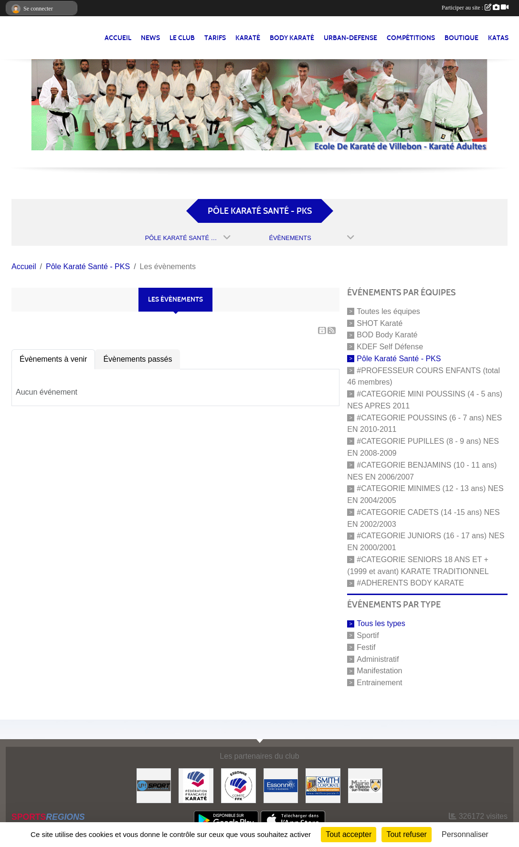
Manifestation (379, 671)
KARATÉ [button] (247, 38)
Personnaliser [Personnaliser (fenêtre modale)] (465, 834)
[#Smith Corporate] (323, 785)
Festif (366, 647)
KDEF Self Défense (390, 347)
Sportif (368, 635)
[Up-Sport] (154, 785)
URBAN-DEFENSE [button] (350, 38)
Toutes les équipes (388, 311)
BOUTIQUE (461, 38)
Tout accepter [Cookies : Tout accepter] (348, 834)
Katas (498, 38)
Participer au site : (475, 7)
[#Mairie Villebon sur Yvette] (365, 785)
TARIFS (215, 38)
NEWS (150, 38)
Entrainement (379, 683)
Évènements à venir (53, 359)
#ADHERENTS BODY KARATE (410, 583)
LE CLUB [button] (182, 38)
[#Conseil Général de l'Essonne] (281, 785)
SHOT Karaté (379, 323)
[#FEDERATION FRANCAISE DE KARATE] (196, 785)
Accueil (118, 38)
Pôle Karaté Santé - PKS (399, 359)
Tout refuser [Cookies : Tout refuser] (406, 834)
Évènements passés (137, 359)
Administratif (378, 659)
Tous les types (381, 623)
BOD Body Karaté (387, 335)
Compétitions (411, 38)
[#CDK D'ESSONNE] (238, 785)
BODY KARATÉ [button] (292, 38)
